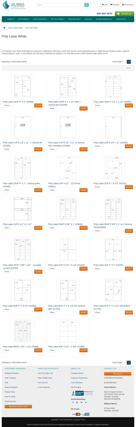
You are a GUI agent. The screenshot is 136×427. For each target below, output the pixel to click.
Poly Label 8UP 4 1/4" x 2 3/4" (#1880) (66, 347)
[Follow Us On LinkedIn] (86, 402)
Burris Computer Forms (76, 420)
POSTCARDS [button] (23, 19)
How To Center (10, 397)
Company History (77, 373)
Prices (7, 105)
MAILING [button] (89, 19)
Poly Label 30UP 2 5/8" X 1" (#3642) (65, 224)
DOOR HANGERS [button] (40, 19)
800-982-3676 (104, 13)
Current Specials (44, 387)
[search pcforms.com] (86, 5)
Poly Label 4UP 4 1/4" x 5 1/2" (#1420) (66, 265)
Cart (104, 5)
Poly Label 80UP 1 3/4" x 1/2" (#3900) (21, 347)
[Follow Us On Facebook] (73, 402)
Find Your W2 (43, 383)
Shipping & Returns (12, 373)
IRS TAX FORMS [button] (58, 19)
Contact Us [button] (117, 374)
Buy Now (38, 105)
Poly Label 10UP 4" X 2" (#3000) (18, 102)
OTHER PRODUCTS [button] (104, 19)
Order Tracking (10, 378)
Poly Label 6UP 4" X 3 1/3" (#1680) (19, 306)
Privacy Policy (10, 392)
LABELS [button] (10, 19)
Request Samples (11, 387)
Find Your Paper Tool (45, 373)
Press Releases (76, 383)
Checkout (114, 5)
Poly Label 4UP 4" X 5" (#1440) (108, 265)
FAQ (6, 383)
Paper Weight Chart (45, 378)
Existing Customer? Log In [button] (18, 406)
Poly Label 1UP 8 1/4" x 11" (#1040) (111, 142)
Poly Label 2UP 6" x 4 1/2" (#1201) (110, 183)
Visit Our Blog (76, 387)
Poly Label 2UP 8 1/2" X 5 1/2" (17, 224)
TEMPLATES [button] (121, 19)
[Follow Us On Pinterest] (81, 402)
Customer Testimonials (79, 378)
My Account (127, 5)
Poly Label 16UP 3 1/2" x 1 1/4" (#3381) (112, 102)
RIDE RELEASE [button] (74, 19)
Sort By (129, 68)
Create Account (10, 401)
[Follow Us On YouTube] (77, 402)
